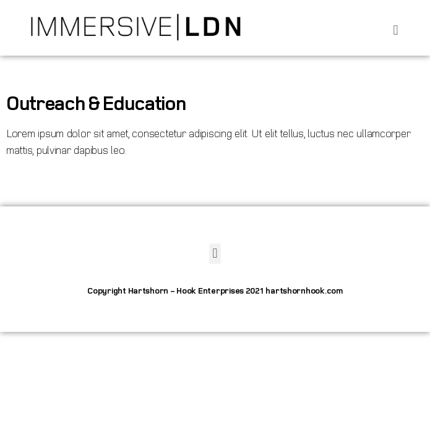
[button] (396, 30)
